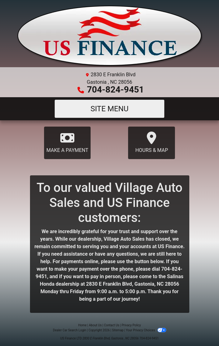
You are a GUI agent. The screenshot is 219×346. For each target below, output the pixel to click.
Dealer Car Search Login (69, 330)
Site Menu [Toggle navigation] (110, 108)
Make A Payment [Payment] (67, 142)
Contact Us (111, 325)
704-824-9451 (115, 89)
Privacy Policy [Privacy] (131, 325)
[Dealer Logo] (109, 36)
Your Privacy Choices (146, 330)
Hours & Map (151, 142)
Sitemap (117, 330)
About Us (95, 325)
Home (82, 325)
